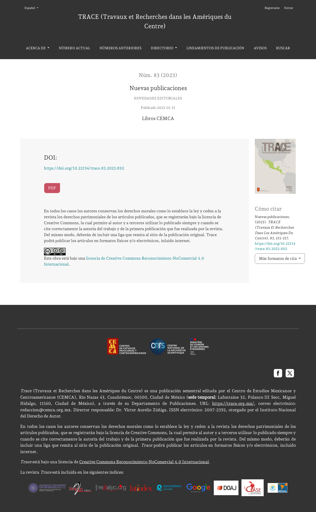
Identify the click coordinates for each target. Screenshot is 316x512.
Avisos (260, 48)
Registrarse (272, 8)
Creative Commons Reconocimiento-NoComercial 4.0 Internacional (144, 461)
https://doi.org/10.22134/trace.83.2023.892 (84, 168)
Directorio (162, 48)
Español (32, 7)
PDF (52, 188)
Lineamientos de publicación (215, 48)
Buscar (283, 48)
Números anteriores (120, 48)
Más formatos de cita (278, 258)
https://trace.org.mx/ (233, 403)
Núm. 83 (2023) (158, 75)
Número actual (74, 48)
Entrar (288, 8)
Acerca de (36, 48)
